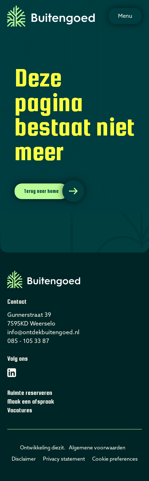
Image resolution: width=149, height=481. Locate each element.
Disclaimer (24, 459)
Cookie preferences (115, 459)
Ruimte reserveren (29, 392)
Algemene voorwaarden (97, 447)
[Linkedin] (11, 373)
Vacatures (19, 410)
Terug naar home (41, 191)
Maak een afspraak (30, 401)
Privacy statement (64, 459)
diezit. (58, 447)
